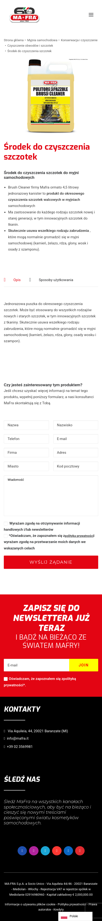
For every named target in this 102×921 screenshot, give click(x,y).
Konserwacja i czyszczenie (79, 40)
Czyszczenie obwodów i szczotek (30, 45)
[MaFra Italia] (24, 14)
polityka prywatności (79, 536)
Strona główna (14, 40)
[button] (91, 14)
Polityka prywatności (72, 904)
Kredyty (58, 909)
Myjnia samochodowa (42, 40)
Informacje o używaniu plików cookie (30, 904)
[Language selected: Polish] (75, 916)
